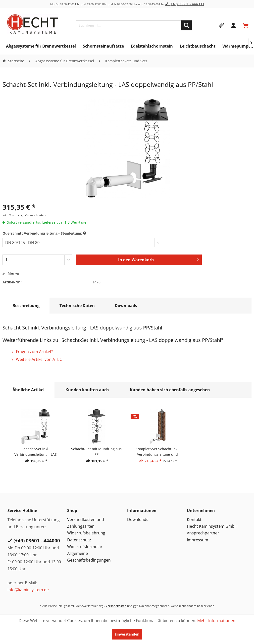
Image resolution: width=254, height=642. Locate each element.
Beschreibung (26, 305)
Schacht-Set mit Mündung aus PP (96, 451)
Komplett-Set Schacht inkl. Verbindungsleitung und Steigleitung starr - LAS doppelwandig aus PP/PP (157, 451)
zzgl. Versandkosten (32, 215)
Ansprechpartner (203, 533)
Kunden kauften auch (87, 389)
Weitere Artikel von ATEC (36, 359)
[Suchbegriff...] (134, 25)
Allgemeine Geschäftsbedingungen (89, 557)
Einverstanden (127, 634)
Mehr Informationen (216, 620)
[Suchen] (186, 25)
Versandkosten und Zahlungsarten (85, 523)
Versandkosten (116, 606)
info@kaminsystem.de (28, 589)
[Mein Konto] (234, 25)
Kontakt (194, 519)
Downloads (126, 305)
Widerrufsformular (84, 546)
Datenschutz (79, 540)
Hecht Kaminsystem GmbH (212, 526)
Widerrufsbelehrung (86, 533)
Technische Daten (77, 305)
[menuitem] (134, 25)
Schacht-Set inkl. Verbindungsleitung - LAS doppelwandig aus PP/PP (35, 451)
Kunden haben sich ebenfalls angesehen (170, 389)
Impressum (197, 540)
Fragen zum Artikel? (32, 351)
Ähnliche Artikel (28, 389)
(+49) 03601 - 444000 (184, 3)
